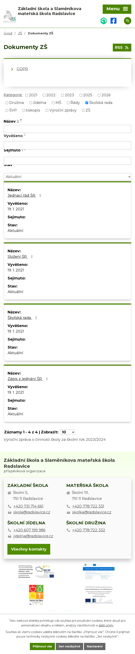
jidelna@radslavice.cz (33, 536)
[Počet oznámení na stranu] (67, 432)
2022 (51, 95)
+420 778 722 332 (88, 530)
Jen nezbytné (69, 646)
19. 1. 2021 (16, 209)
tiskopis (33, 110)
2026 (106, 95)
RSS (122, 47)
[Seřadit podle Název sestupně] (21, 121)
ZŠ (20, 33)
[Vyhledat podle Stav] (67, 177)
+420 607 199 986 (29, 530)
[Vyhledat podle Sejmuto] (67, 161)
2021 (33, 95)
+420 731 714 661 (28, 506)
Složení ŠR (21, 256)
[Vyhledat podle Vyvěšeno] (67, 145)
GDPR (22, 69)
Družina (16, 102)
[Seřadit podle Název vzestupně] (21, 119)
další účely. (106, 625)
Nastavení (94, 646)
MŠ (58, 102)
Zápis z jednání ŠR (28, 379)
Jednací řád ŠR (25, 195)
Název (11, 121)
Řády (75, 102)
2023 (69, 95)
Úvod (8, 33)
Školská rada (101, 102)
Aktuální (15, 230)
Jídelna (39, 102)
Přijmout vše (42, 646)
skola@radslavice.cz (31, 512)
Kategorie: (13, 95)
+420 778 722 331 (88, 506)
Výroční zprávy (63, 110)
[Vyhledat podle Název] (67, 129)
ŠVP (13, 110)
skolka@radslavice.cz (91, 512)
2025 (87, 95)
